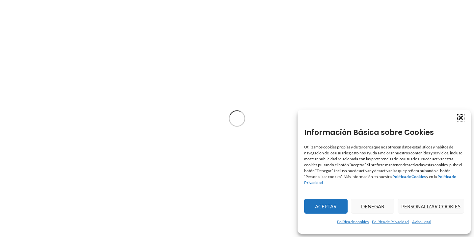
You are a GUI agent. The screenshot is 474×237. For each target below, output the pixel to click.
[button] (461, 118)
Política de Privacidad (390, 221)
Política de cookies (353, 221)
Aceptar (326, 206)
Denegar (372, 206)
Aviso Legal (421, 221)
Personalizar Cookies (431, 206)
